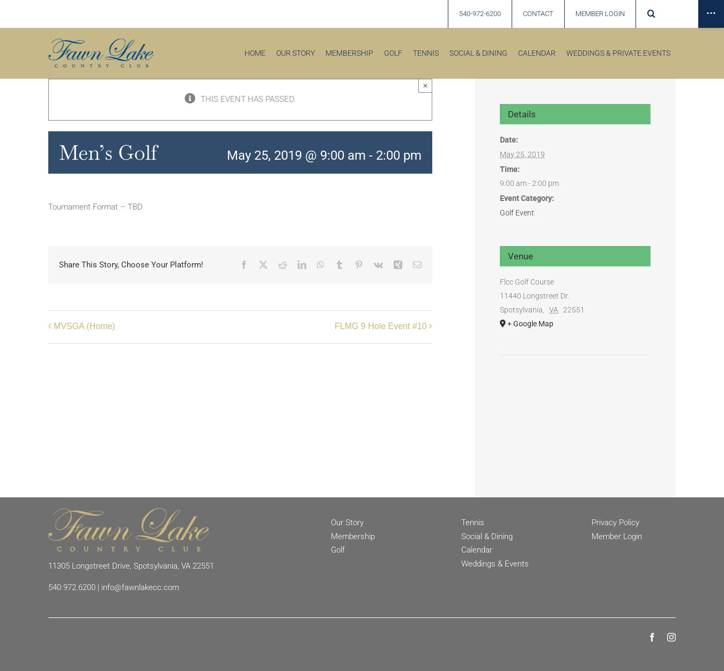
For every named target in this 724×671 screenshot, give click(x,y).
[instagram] (671, 637)
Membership (353, 536)
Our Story (347, 522)
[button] (652, 14)
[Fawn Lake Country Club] (128, 512)
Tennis (472, 522)
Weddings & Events (495, 564)
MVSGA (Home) (84, 326)
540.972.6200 (71, 587)
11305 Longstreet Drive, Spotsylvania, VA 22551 (131, 566)
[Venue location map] (575, 387)
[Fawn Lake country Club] (101, 42)
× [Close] (425, 85)
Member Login (617, 536)
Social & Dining (487, 536)
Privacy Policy (615, 522)
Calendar (476, 550)
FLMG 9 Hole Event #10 (381, 326)
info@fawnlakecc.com (140, 587)
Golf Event (517, 212)
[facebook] (652, 637)
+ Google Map (530, 323)
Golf (338, 550)
